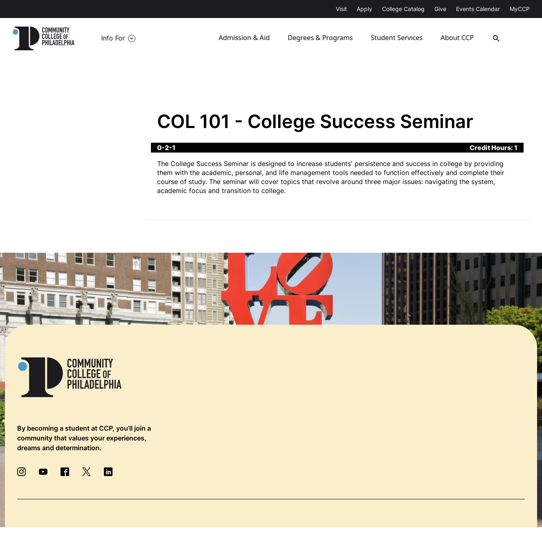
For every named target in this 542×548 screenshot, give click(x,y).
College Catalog (403, 8)
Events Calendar (478, 8)
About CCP (464, 38)
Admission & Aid (251, 38)
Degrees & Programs (326, 38)
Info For (113, 38)
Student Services (402, 38)
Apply (364, 8)
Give (440, 8)
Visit (341, 8)
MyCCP (520, 8)
